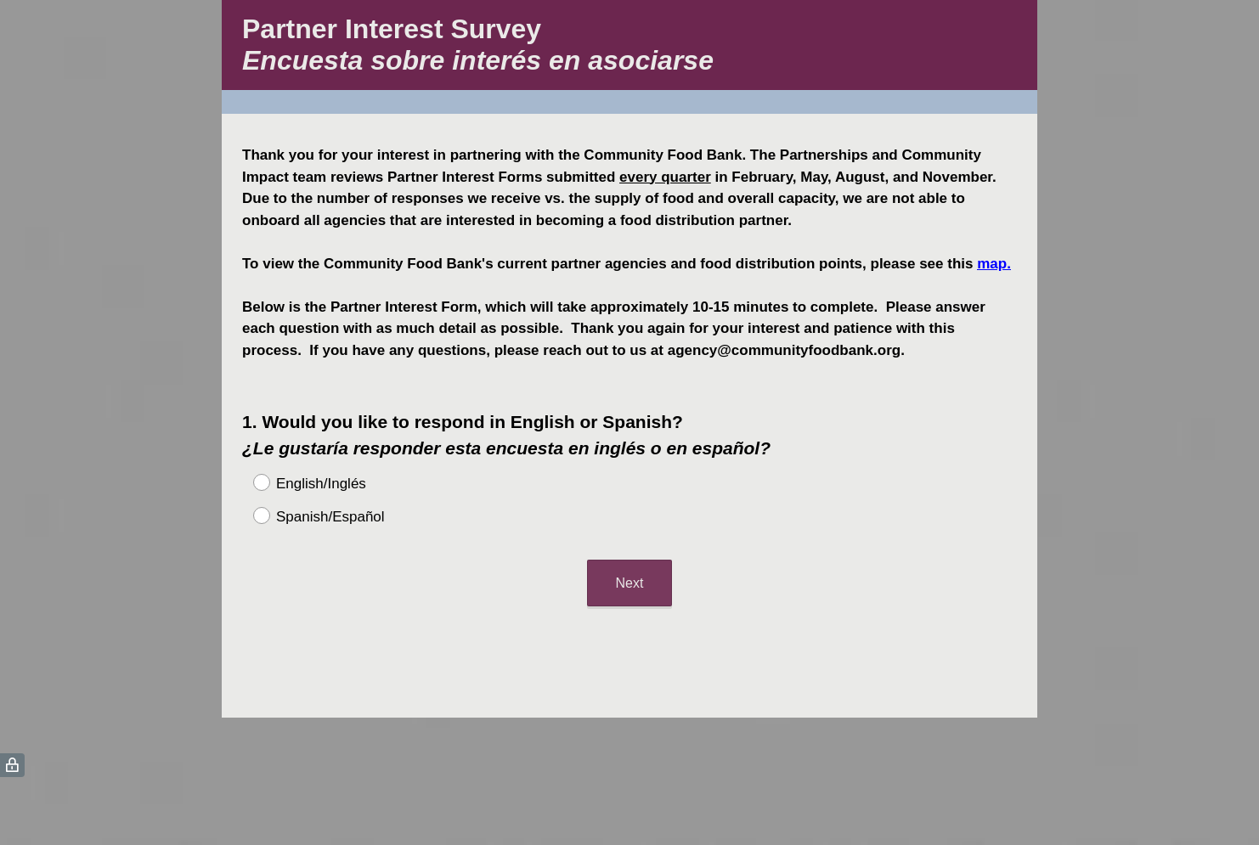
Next (630, 583)
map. (994, 264)
